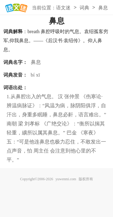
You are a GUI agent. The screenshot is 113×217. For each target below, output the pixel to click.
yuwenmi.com (65, 179)
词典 (84, 7)
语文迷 (63, 7)
